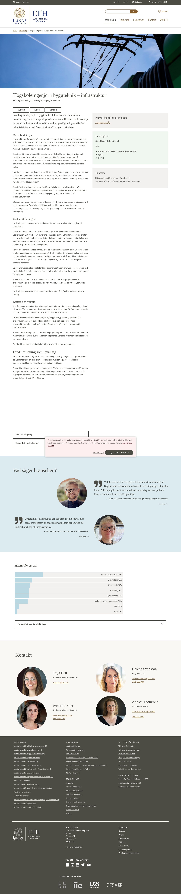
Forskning (124, 20)
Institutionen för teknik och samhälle (28, 807)
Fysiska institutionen (22, 780)
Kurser (37, 110)
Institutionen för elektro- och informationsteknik (32, 769)
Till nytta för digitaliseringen (129, 750)
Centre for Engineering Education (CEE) (133, 779)
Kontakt (152, 20)
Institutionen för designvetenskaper (27, 765)
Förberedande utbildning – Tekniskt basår (82, 757)
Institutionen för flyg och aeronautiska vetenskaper (33, 776)
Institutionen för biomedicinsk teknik (28, 750)
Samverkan (138, 20)
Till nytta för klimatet (126, 746)
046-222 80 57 (138, 716)
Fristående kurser (72, 753)
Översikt (21, 110)
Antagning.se (102, 123)
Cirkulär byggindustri (74, 794)
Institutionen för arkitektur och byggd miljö (30, 746)
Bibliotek (152, 2)
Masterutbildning (72, 773)
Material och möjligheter (127, 765)
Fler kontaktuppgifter (74, 847)
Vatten (68, 813)
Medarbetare (137, 2)
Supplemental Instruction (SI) (129, 783)
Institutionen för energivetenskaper (27, 773)
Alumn (125, 2)
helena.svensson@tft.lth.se (143, 678)
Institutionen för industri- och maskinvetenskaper (33, 788)
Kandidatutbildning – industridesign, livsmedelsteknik (86, 765)
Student (116, 2)
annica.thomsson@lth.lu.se (143, 711)
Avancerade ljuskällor (74, 790)
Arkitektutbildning (73, 746)
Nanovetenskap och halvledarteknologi (81, 806)
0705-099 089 (138, 682)
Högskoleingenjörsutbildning (77, 761)
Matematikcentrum (21, 796)
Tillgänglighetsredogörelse (129, 853)
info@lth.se (70, 841)
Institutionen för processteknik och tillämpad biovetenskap (36, 799)
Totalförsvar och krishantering (129, 769)
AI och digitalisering (73, 787)
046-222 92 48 (59, 718)
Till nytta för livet (125, 761)
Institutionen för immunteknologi (27, 784)
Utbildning (110, 20)
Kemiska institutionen (22, 792)
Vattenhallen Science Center (129, 787)
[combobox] (117, 11)
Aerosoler (70, 783)
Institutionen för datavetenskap (26, 761)
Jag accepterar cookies (119, 452)
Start (15, 30)
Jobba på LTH (163, 2)
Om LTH (164, 20)
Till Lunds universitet (21, 2)
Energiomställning (73, 798)
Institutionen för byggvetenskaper (27, 757)
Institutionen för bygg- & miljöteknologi (29, 753)
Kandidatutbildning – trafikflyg (78, 769)
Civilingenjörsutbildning (75, 750)
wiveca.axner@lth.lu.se (62, 715)
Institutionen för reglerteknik (25, 803)
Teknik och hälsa (72, 809)
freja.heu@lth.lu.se (61, 682)
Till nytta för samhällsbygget (129, 757)
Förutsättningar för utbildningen (90, 624)
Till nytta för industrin (126, 753)
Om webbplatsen (125, 849)
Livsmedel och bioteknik (75, 802)
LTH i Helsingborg (51, 434)
